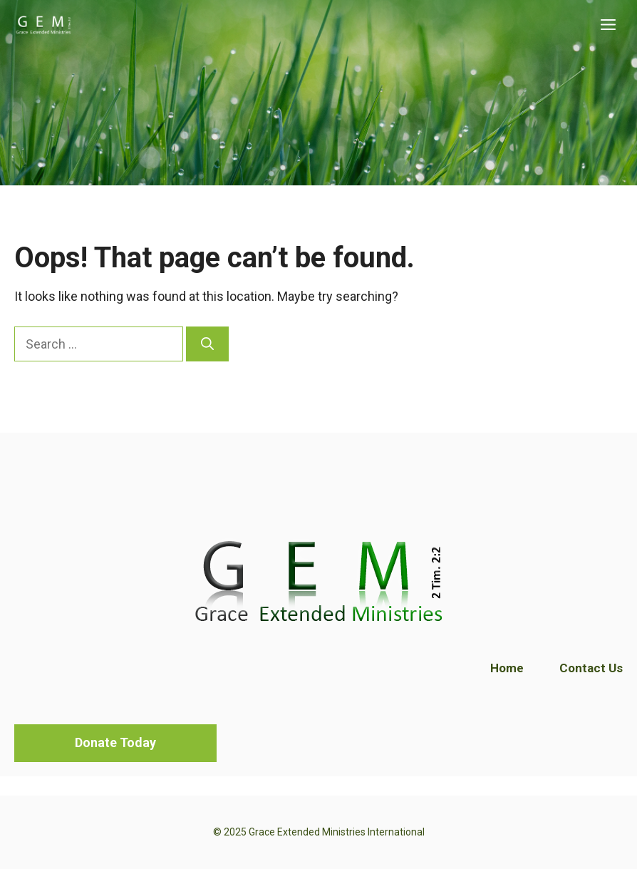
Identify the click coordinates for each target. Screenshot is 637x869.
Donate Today (115, 742)
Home (507, 668)
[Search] (207, 343)
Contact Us (591, 668)
